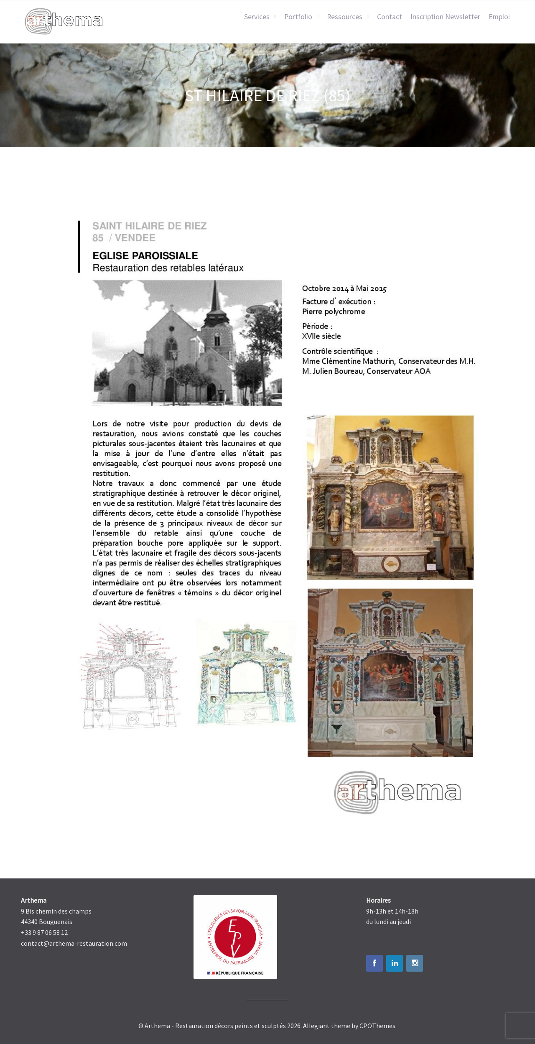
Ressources (344, 16)
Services (257, 16)
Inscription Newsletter (445, 16)
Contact (389, 16)
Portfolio (298, 16)
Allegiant (316, 1025)
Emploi (499, 16)
